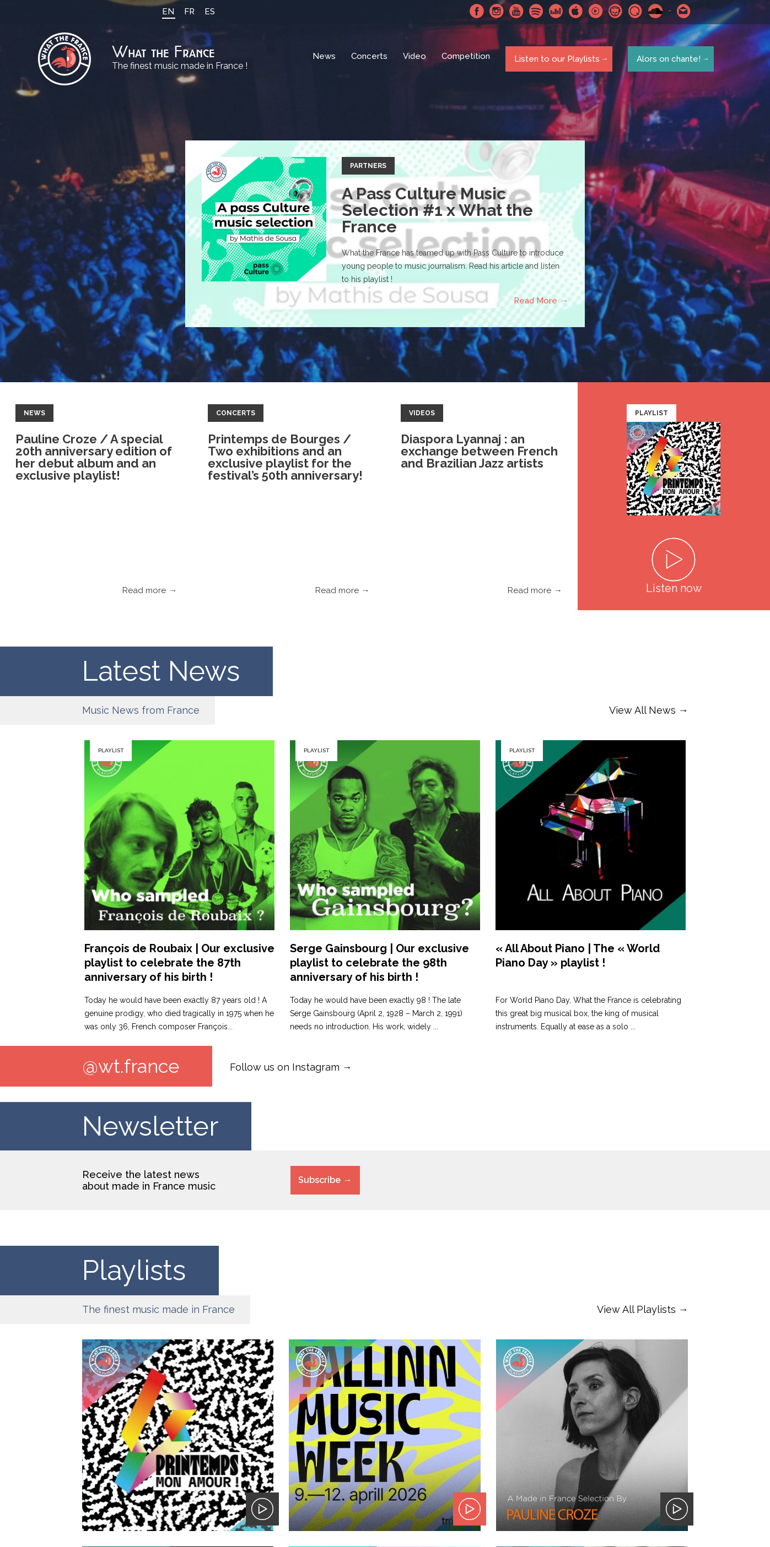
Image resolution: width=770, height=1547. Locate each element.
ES (207, 12)
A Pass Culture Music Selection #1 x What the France (437, 213)
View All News (642, 713)
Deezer (553, 11)
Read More (535, 303)
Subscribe (319, 1184)
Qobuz (633, 11)
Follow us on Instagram (285, 1069)
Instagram (494, 11)
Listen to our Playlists (555, 60)
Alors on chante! (666, 60)
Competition (467, 61)
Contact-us (681, 11)
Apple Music (573, 11)
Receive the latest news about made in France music (149, 1184)
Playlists (134, 1274)
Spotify (533, 11)
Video (416, 61)
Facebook (474, 11)
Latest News (161, 674)
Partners (368, 168)
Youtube (514, 11)
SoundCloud (652, 11)
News (325, 61)
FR (186, 12)
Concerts (371, 61)
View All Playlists (636, 1313)
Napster (613, 11)
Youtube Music (593, 11)
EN (165, 12)
